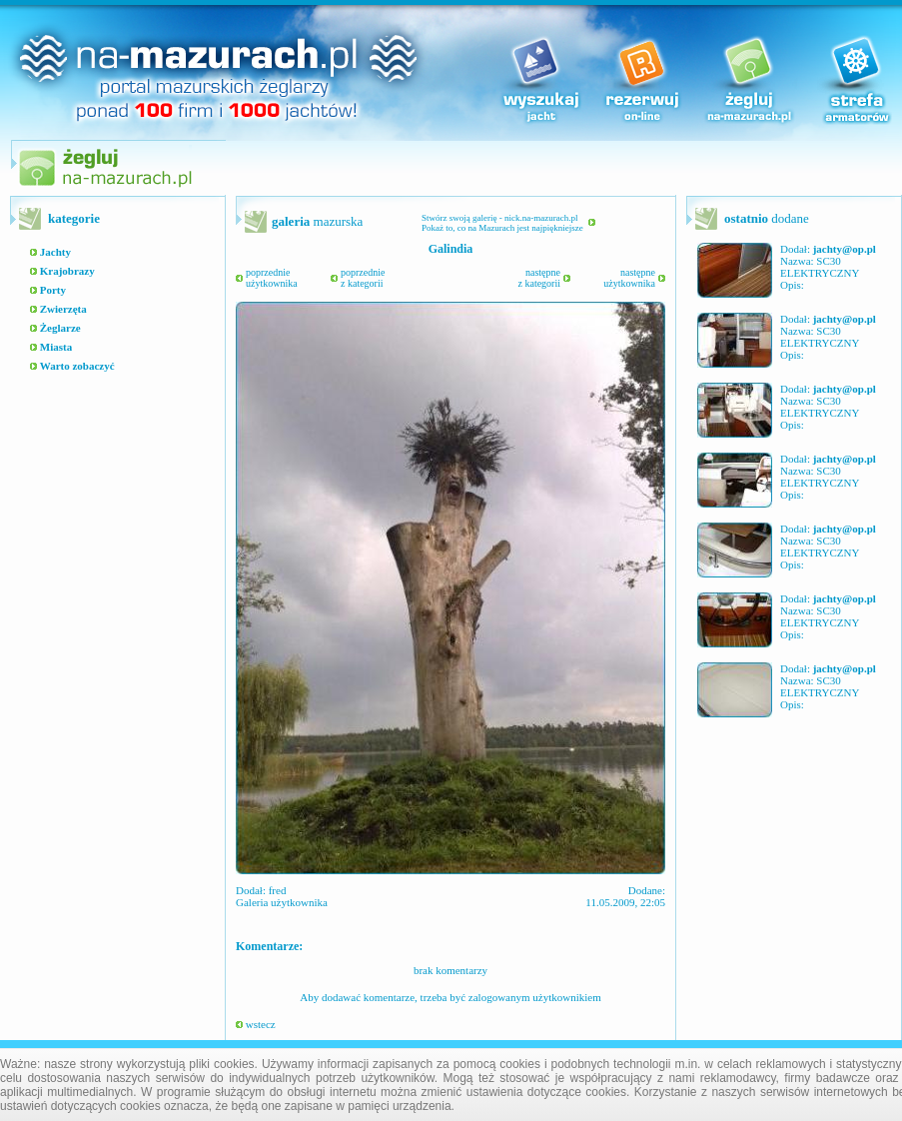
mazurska (317, 221)
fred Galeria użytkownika (282, 896)
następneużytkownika (629, 278)
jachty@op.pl (844, 249)
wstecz (256, 1024)
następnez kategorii (539, 278)
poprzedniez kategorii (363, 278)
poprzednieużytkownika (272, 278)
